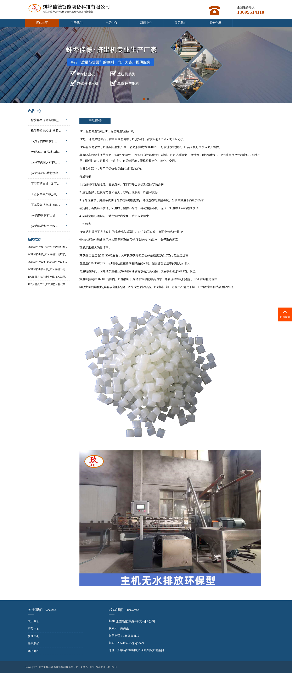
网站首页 (42, 22)
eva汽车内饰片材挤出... (49, 151)
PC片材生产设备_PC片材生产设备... (47, 261)
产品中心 (111, 22)
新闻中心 (146, 22)
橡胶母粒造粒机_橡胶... (49, 130)
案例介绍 (215, 22)
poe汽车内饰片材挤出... (49, 172)
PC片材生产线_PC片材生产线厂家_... (48, 246)
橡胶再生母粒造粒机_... (49, 119)
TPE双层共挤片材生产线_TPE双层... (47, 276)
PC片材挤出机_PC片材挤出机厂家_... (48, 254)
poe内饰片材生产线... (49, 225)
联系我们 (180, 22)
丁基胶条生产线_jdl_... (49, 193)
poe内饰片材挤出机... (49, 214)
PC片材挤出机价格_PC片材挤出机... (47, 269)
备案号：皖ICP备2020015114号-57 (98, 667)
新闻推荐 (49, 239)
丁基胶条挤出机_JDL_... (49, 204)
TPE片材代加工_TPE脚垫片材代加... (47, 284)
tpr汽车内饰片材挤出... (49, 140)
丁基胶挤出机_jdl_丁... (49, 183)
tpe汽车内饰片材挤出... (49, 161)
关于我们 (77, 22)
